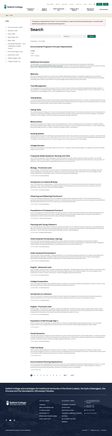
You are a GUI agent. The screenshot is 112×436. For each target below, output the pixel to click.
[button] (31, 9)
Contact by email (91, 413)
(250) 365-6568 (90, 410)
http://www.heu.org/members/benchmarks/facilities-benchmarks (46, 65)
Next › (65, 376)
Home (7, 15)
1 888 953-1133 (90, 407)
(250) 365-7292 (90, 405)
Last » (72, 376)
